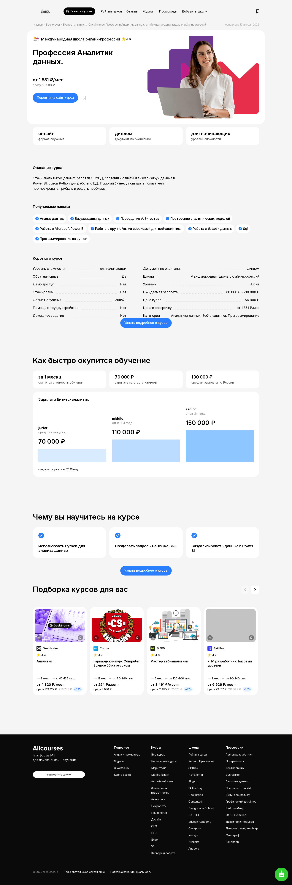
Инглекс (193, 842)
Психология (159, 812)
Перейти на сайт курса (55, 97)
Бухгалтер (233, 774)
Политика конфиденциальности (130, 871)
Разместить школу (59, 774)
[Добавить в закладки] (80, 637)
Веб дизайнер (235, 808)
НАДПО (193, 815)
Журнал (148, 11)
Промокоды (168, 11)
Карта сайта (122, 774)
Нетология (195, 774)
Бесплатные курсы (164, 761)
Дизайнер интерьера (240, 821)
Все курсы (53, 24)
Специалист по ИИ (238, 788)
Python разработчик (239, 754)
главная (38, 24)
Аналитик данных (237, 781)
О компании (121, 768)
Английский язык (162, 781)
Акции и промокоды (127, 754)
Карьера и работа (163, 853)
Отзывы (132, 11)
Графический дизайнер (241, 801)
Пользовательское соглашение (84, 871)
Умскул (193, 835)
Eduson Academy (199, 821)
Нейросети (158, 806)
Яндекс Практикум (201, 761)
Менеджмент (160, 774)
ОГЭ (154, 826)
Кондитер (232, 842)
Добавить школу (194, 11)
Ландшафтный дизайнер (242, 828)
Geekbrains (195, 795)
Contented (195, 801)
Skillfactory (195, 788)
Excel (154, 839)
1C (152, 846)
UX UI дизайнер (236, 815)
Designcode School (201, 808)
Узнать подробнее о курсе (146, 323)
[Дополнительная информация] (39, 637)
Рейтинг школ (111, 11)
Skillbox (193, 768)
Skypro (192, 781)
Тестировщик (235, 768)
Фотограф (232, 835)
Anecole (193, 848)
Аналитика (158, 799)
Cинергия (194, 828)
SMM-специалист (238, 795)
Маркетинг (158, 768)
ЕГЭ (154, 833)
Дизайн (156, 819)
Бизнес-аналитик (74, 24)
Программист (235, 761)
